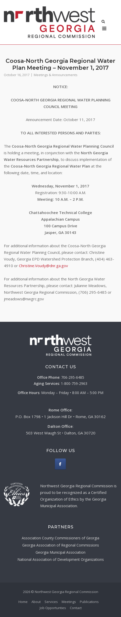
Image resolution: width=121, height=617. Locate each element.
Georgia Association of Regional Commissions (60, 545)
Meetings (69, 601)
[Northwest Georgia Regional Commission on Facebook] (60, 464)
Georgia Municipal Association (60, 552)
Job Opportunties (53, 608)
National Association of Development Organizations (60, 559)
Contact (76, 608)
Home (23, 601)
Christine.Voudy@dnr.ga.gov (43, 265)
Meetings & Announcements (56, 75)
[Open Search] (103, 22)
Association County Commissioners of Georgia (60, 538)
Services (51, 601)
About (36, 601)
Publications (89, 601)
